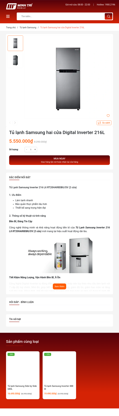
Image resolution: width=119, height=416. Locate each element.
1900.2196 (110, 4)
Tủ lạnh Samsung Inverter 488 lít (58, 387)
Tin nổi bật (15, 319)
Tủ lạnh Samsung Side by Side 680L (22, 387)
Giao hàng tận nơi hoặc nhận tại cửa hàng (59, 160)
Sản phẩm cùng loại (22, 341)
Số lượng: (13, 149)
